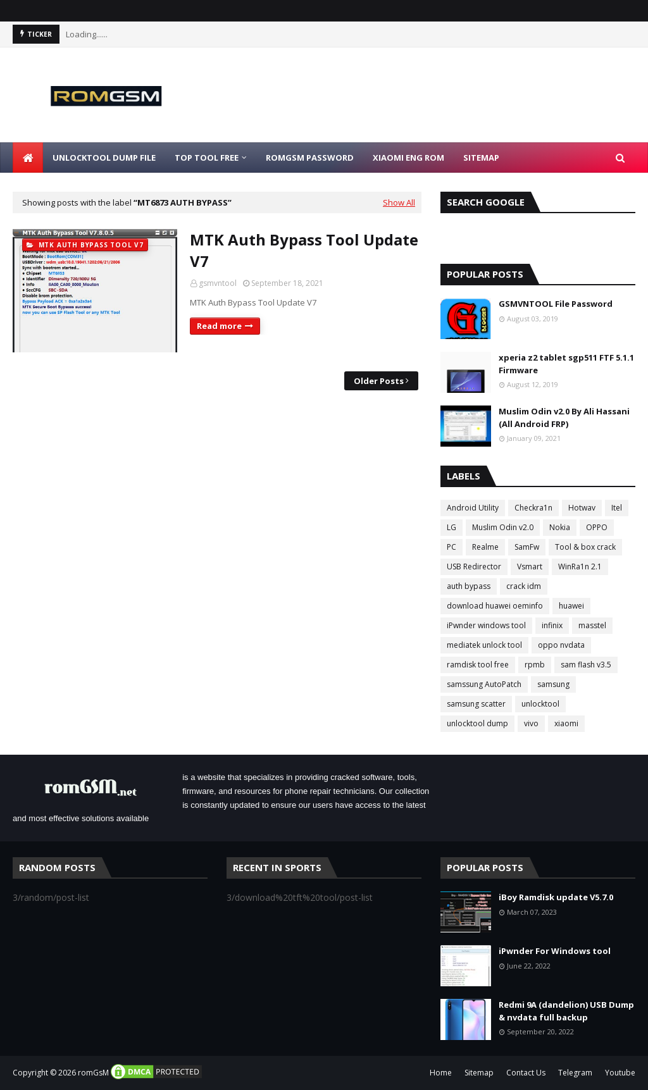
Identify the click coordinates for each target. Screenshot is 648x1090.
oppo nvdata (561, 645)
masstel (592, 625)
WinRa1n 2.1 (580, 566)
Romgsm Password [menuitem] (310, 157)
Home (441, 1072)
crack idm (523, 586)
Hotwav (581, 507)
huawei (571, 605)
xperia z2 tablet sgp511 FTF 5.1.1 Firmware (566, 364)
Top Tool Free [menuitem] (207, 157)
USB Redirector (474, 566)
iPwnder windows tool (486, 625)
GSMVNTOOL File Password (556, 303)
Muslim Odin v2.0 (502, 527)
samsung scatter (476, 703)
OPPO (597, 527)
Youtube (620, 1072)
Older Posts (379, 381)
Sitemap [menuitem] (481, 157)
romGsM (93, 1072)
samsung (553, 684)
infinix (552, 625)
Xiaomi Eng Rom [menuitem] (408, 157)
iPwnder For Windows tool (555, 951)
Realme (485, 547)
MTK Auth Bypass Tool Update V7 (304, 250)
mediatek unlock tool (484, 645)
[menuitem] (28, 157)
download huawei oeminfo (495, 605)
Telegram (575, 1072)
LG (451, 527)
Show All (399, 202)
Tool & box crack (585, 547)
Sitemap (479, 1072)
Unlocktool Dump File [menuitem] (104, 157)
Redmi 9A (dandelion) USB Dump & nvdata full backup (566, 1011)
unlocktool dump (477, 723)
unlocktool (540, 703)
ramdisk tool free (478, 664)
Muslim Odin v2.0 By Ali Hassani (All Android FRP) (564, 418)
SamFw (526, 547)
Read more (219, 325)
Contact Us (525, 1072)
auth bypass (468, 586)
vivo (531, 723)
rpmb (535, 664)
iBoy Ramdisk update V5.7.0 (556, 897)
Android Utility (473, 507)
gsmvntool (218, 283)
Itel (616, 507)
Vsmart (529, 566)
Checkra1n (533, 507)
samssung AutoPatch (484, 684)
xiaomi (566, 723)
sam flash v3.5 (586, 664)
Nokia (559, 527)
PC (451, 547)
